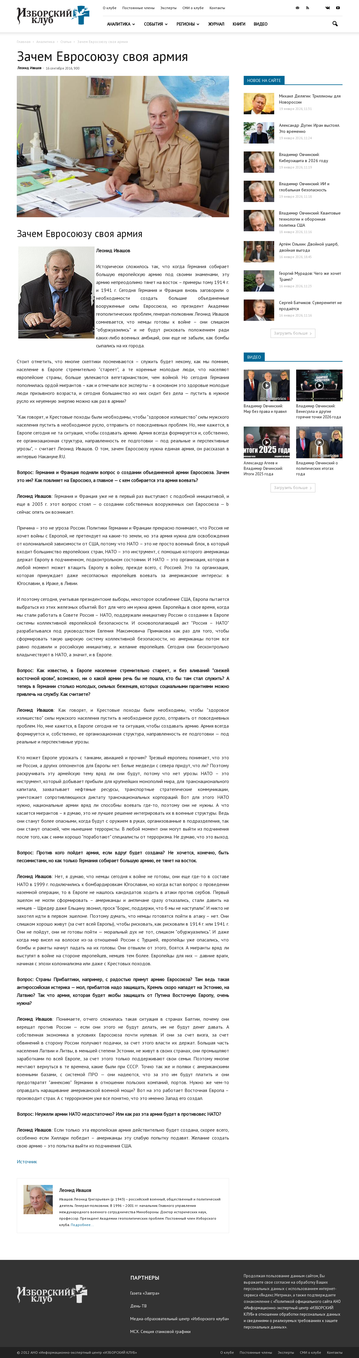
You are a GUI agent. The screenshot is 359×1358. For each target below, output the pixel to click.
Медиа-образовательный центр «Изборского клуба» (179, 1318)
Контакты (217, 7)
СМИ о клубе (193, 7)
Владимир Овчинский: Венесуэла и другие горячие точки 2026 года (318, 411)
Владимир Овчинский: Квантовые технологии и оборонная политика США (310, 219)
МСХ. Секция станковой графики (160, 1331)
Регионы (188, 24)
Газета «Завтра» (145, 1293)
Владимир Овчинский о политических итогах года (317, 468)
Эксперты (168, 7)
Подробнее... (82, 1224)
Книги (239, 24)
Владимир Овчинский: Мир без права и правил (265, 408)
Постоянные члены (138, 7)
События (156, 24)
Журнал (216, 24)
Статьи (65, 41)
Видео (260, 24)
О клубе (110, 7)
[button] (335, 24)
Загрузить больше (293, 333)
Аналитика (121, 24)
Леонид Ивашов (29, 68)
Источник (27, 1161)
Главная (24, 41)
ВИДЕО (254, 357)
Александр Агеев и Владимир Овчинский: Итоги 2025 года (263, 468)
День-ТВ (138, 1306)
